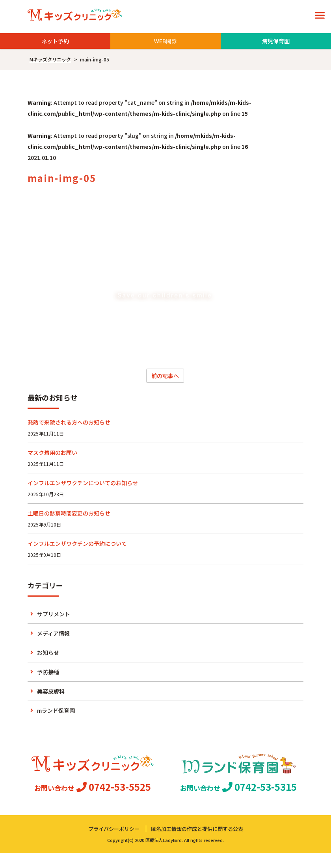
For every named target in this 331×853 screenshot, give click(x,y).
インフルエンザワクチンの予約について (77, 543)
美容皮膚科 (51, 691)
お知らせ (48, 652)
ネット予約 (55, 41)
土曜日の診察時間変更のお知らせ (69, 513)
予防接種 (48, 672)
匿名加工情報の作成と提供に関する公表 (197, 829)
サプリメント (53, 614)
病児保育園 (276, 41)
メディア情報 (53, 633)
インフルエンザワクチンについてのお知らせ (83, 483)
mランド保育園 (56, 710)
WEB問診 (165, 41)
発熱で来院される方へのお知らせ (69, 422)
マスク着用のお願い (52, 452)
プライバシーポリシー (113, 829)
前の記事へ (165, 376)
